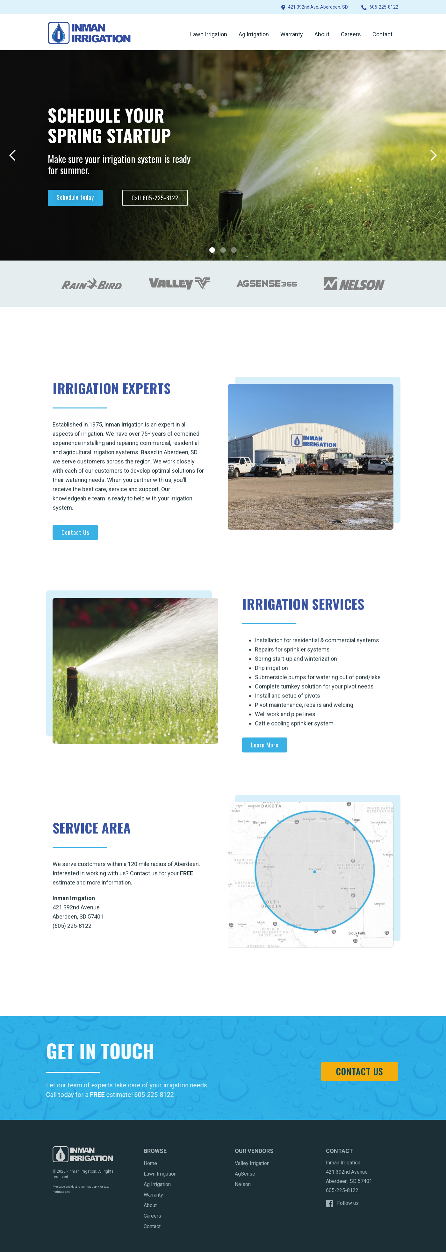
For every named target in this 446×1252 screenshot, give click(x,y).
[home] (89, 33)
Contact (382, 34)
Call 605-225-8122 (155, 198)
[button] (12, 155)
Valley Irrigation (252, 1163)
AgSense (245, 1174)
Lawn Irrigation (208, 34)
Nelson (243, 1184)
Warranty (291, 34)
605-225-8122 (149, 1094)
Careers (351, 34)
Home (150, 1163)
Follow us (348, 1203)
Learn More (264, 749)
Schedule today (75, 197)
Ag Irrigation (254, 34)
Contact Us (75, 537)
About (321, 34)
